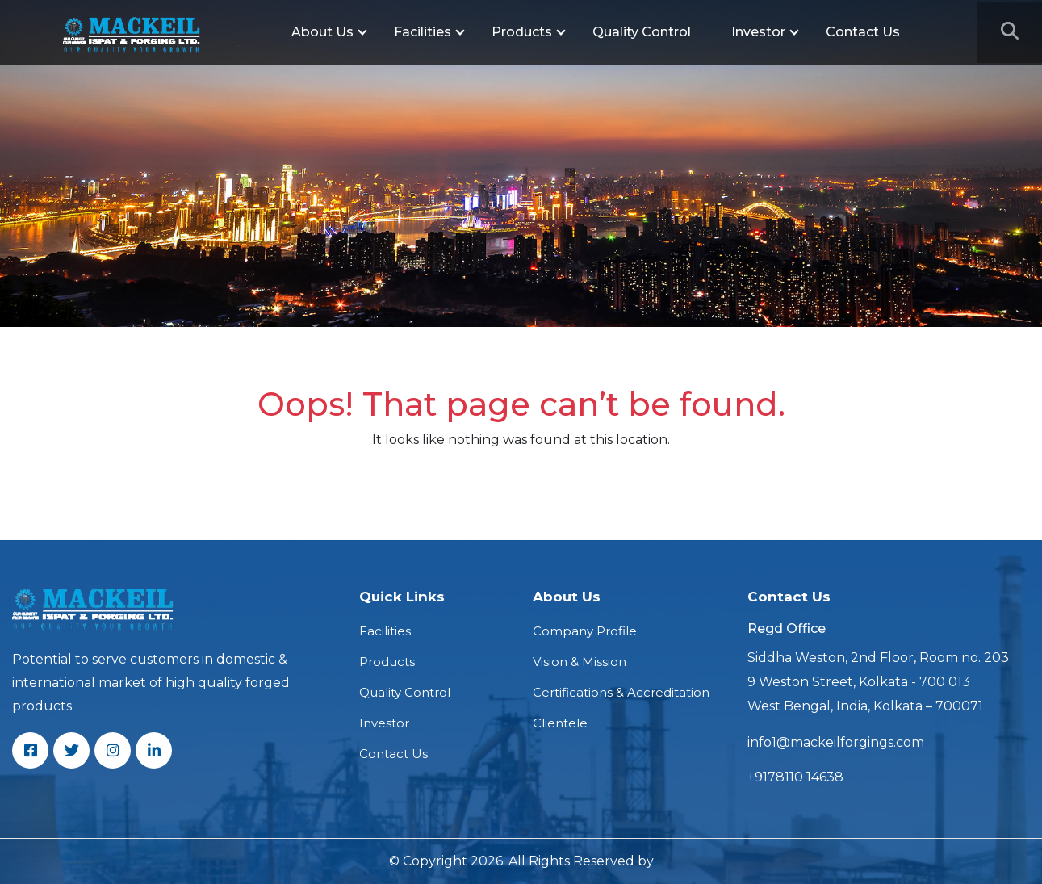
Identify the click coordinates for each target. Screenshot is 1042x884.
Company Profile (585, 631)
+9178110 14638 (795, 777)
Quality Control (641, 32)
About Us (322, 32)
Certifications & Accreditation (621, 692)
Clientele (560, 723)
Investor (758, 32)
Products (522, 32)
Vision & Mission (579, 661)
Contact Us (863, 32)
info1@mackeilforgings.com (835, 742)
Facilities (422, 32)
